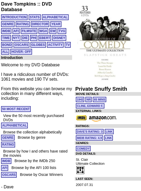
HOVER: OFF (21, 52)
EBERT (44, 38)
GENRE (8, 24)
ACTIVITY (55, 45)
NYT (16, 38)
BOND (6, 45)
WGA (43, 31)
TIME (6, 38)
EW (52, 31)
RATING (23, 24)
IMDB (6, 31)
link (109, 131)
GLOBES (38, 45)
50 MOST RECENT (16, 109)
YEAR (55, 24)
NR (88, 99)
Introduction (14, 17)
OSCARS (21, 45)
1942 (80, 99)
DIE (25, 38)
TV (68, 45)
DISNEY (59, 38)
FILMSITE (29, 31)
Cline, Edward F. (90, 105)
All (5, 52)
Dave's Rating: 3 (90, 131)
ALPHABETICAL (55, 17)
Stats (35, 17)
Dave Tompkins (18, 4)
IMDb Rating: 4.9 (89, 138)
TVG (62, 31)
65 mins (99, 99)
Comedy (83, 148)
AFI (16, 31)
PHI (33, 38)
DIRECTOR (40, 24)
